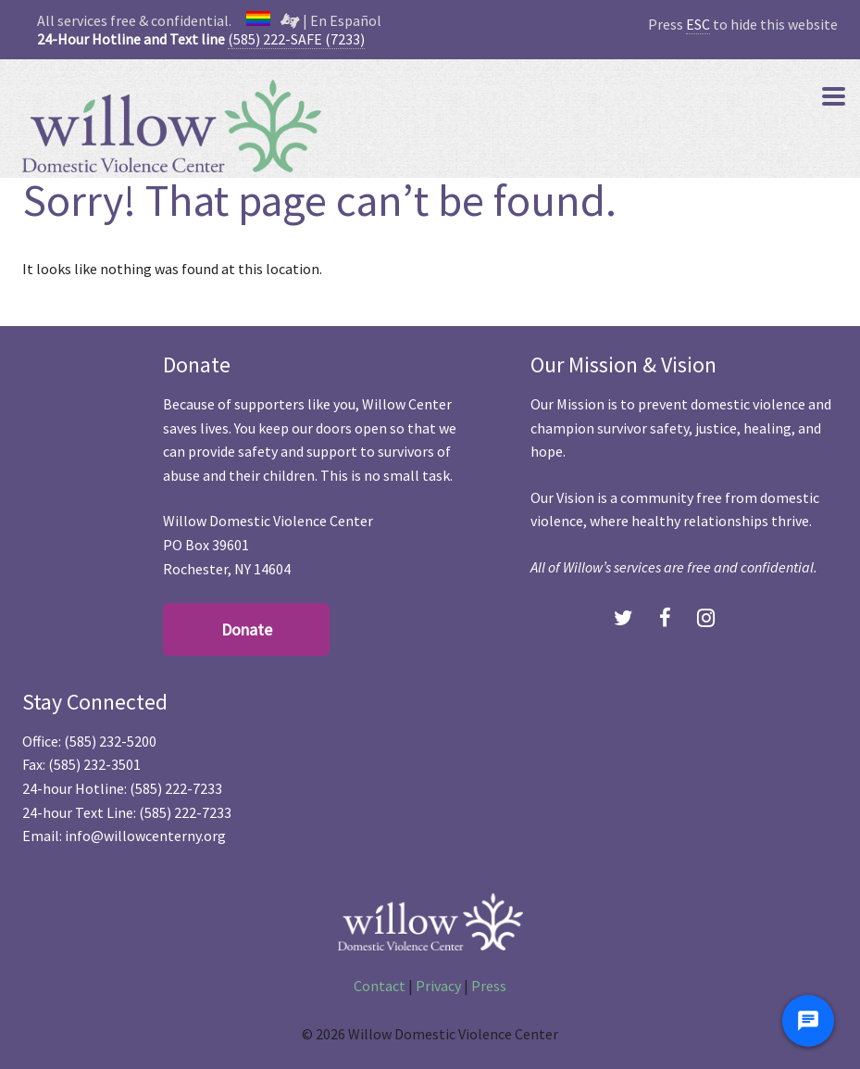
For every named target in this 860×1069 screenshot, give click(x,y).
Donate (246, 629)
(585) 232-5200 (110, 741)
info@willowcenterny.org (145, 835)
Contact (379, 985)
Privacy (438, 985)
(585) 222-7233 (176, 788)
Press (488, 985)
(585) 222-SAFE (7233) (296, 39)
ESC (698, 24)
